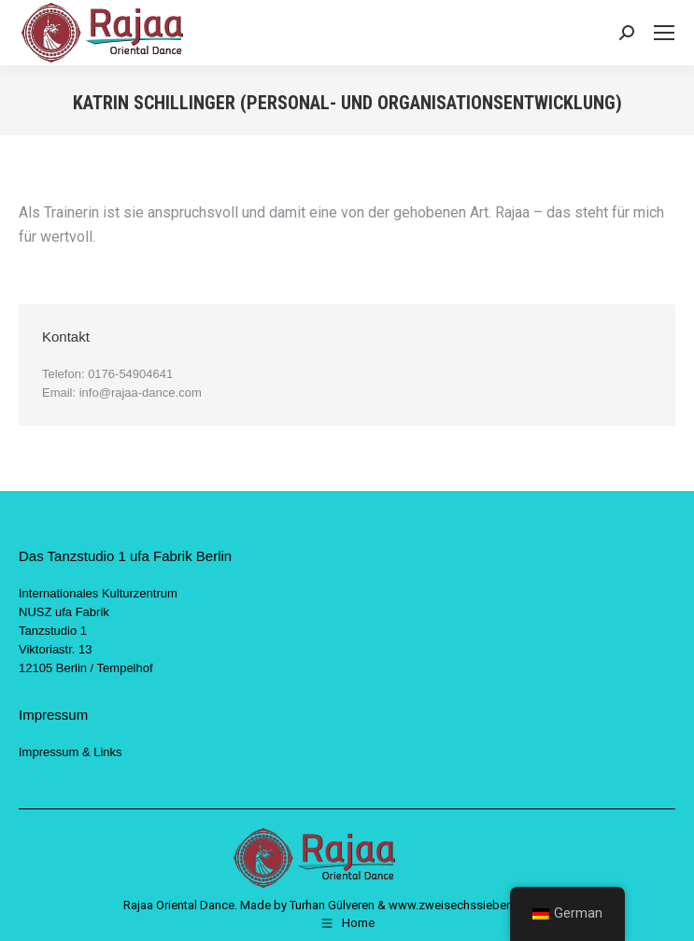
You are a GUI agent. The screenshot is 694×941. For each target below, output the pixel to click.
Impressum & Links (70, 752)
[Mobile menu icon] (664, 32)
